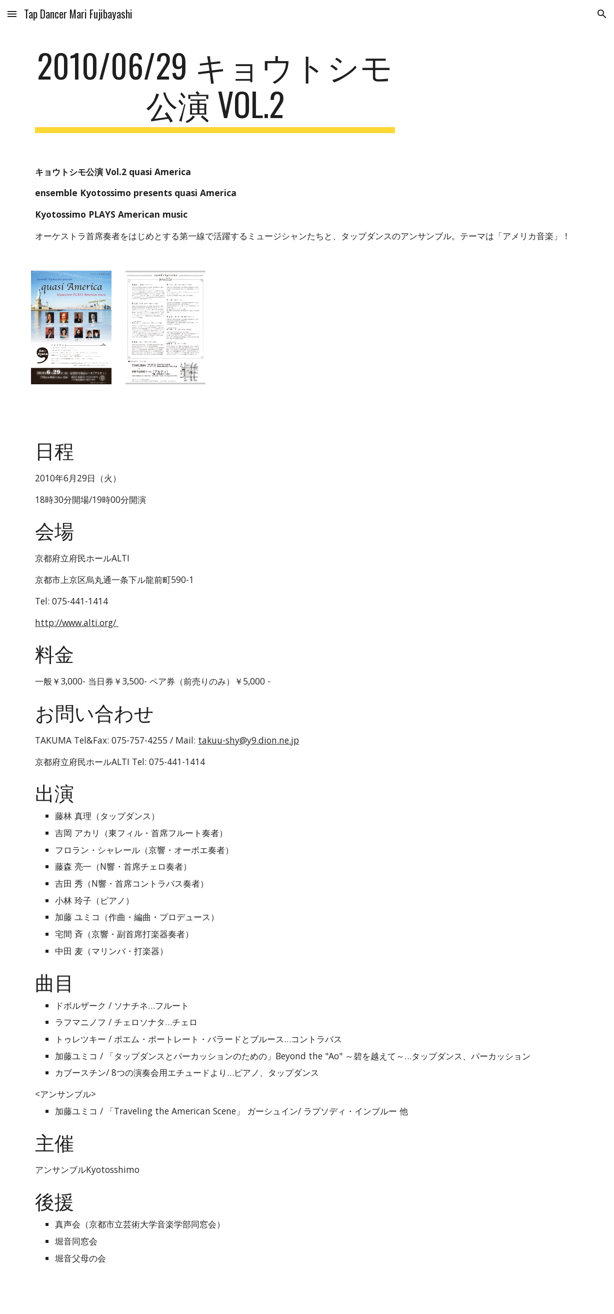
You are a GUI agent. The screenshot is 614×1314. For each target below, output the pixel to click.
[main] (215, 89)
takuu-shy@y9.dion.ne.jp (248, 740)
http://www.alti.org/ (76, 622)
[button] (12, 14)
